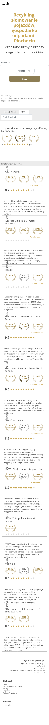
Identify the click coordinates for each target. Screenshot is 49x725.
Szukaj (24, 79)
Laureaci (6, 684)
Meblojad (10, 563)
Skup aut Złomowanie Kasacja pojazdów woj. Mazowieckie (24, 129)
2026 (23, 112)
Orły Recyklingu (6, 95)
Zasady (5, 689)
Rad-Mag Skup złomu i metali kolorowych (20, 222)
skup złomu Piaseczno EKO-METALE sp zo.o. (23, 369)
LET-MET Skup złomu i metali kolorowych (20, 519)
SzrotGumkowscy (14, 420)
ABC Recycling (12, 171)
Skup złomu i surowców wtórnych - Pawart (23, 318)
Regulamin (6, 691)
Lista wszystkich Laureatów (12, 686)
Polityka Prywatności (10, 693)
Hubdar (9, 269)
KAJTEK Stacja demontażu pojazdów (23, 469)
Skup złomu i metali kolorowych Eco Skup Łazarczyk (23, 610)
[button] (23, 185)
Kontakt (7, 705)
